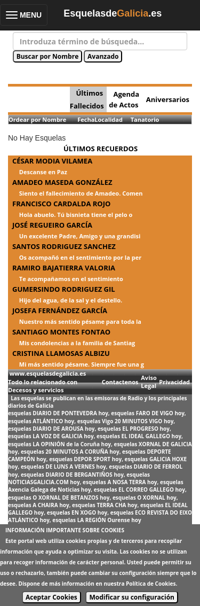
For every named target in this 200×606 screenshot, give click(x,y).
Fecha (85, 119)
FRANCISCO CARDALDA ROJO (61, 203)
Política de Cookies (150, 583)
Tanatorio (145, 119)
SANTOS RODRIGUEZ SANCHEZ (64, 246)
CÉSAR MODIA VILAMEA (52, 161)
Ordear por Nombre (37, 119)
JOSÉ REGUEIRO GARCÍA (52, 225)
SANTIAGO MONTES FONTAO (61, 332)
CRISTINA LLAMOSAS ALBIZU (61, 353)
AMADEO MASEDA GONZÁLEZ (62, 182)
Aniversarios (167, 99)
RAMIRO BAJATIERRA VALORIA (63, 268)
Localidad (108, 119)
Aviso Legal (148, 382)
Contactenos (120, 382)
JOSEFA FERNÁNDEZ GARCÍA (59, 310)
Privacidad (174, 382)
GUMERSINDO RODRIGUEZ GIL (63, 289)
